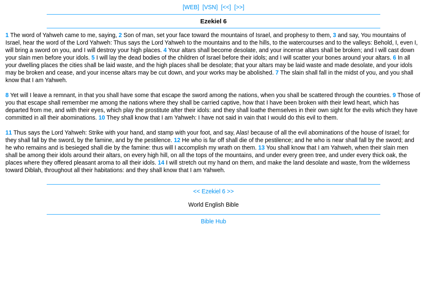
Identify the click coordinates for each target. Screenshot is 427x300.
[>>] (239, 7)
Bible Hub (213, 221)
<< (196, 191)
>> (230, 191)
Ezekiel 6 (214, 191)
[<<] (226, 7)
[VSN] (210, 7)
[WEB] (191, 7)
